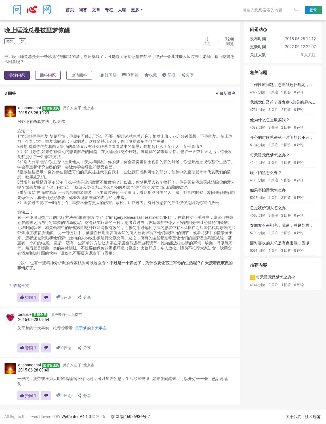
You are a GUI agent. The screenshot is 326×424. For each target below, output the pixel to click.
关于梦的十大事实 (91, 328)
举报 (168, 75)
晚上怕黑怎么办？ (266, 172)
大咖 (122, 9)
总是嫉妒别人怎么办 (268, 207)
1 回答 (286, 163)
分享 (187, 75)
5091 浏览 (257, 251)
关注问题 (17, 75)
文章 (96, 9)
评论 (130, 75)
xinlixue (24, 314)
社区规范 (313, 416)
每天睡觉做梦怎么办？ (270, 155)
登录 (313, 10)
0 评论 (299, 92)
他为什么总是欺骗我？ (270, 119)
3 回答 (286, 198)
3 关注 (273, 92)
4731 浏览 (257, 110)
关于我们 (294, 416)
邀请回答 (79, 75)
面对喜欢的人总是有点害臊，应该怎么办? (286, 243)
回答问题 (48, 75)
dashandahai (29, 108)
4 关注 (273, 198)
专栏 (109, 9)
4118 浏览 (257, 180)
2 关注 (273, 163)
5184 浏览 (257, 145)
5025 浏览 (257, 198)
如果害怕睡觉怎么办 (268, 190)
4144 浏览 (257, 163)
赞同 (28, 297)
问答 (83, 9)
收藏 (150, 75)
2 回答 (286, 92)
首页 (70, 9)
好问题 (108, 75)
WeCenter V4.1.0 (76, 416)
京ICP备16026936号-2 (130, 416)
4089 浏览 (257, 127)
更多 (135, 9)
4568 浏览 (257, 215)
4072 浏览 (257, 92)
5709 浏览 (257, 233)
